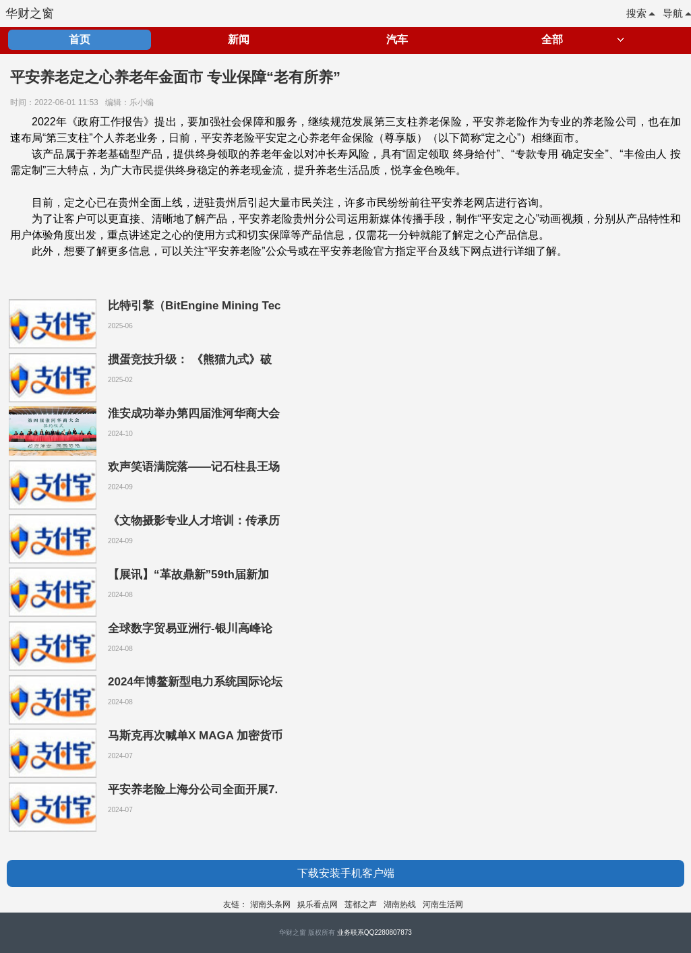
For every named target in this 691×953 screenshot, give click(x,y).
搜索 (640, 13)
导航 (677, 13)
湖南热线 (400, 904)
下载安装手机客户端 (345, 873)
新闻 (238, 39)
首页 (79, 39)
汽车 (397, 39)
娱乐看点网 (317, 904)
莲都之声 (360, 904)
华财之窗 (29, 13)
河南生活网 (443, 904)
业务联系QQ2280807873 (374, 932)
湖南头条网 (270, 904)
